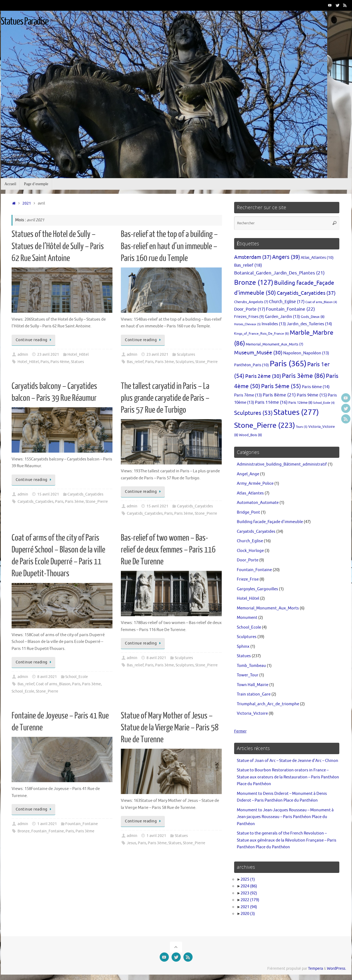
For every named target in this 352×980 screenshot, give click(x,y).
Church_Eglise (250, 541)
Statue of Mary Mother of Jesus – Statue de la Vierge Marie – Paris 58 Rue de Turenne (169, 727)
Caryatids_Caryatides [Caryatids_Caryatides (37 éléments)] (306, 293)
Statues (77, 362)
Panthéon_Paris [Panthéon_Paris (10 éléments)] (251, 364)
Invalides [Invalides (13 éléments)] (274, 324)
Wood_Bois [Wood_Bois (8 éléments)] (250, 435)
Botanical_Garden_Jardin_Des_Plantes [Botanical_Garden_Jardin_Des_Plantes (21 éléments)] (279, 273)
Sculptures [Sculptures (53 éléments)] (253, 412)
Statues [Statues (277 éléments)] (296, 412)
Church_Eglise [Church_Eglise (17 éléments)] (287, 301)
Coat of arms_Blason (53, 684)
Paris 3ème (164, 362)
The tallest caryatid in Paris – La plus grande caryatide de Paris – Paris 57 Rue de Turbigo (165, 398)
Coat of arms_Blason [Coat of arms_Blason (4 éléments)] (321, 302)
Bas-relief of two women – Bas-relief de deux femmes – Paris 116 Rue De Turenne (168, 550)
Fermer (240, 731)
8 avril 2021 (47, 676)
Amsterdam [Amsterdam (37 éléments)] (252, 257)
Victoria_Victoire (252, 713)
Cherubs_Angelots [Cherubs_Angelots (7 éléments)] (251, 302)
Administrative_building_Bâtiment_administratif (282, 464)
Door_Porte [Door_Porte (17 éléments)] (249, 309)
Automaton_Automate (258, 502)
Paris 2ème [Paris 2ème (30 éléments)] (263, 376)
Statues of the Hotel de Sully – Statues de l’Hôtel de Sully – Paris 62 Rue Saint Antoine (58, 246)
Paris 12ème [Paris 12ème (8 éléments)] (300, 402)
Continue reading (34, 340)
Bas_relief (135, 362)
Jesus (131, 843)
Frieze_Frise (248, 579)
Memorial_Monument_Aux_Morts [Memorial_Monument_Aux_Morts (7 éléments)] (274, 344)
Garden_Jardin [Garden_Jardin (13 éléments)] (282, 316)
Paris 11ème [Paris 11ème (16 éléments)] (271, 402)
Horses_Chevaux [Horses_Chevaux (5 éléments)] (247, 324)
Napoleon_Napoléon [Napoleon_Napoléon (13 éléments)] (306, 353)
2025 (248, 879)
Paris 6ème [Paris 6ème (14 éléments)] (316, 386)
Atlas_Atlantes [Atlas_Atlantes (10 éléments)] (317, 257)
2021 (26, 203)
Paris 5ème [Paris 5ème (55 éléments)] (281, 386)
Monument (247, 617)
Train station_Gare (254, 694)
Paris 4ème (59, 362)
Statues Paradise (25, 21)
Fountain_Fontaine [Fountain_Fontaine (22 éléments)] (290, 309)
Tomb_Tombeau (251, 665)
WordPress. (336, 968)
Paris (44, 362)
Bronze (24, 831)
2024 (249, 886)
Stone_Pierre (206, 362)
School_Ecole (76, 676)
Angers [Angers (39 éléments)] (286, 257)
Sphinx (243, 646)
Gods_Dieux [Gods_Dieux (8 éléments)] (312, 316)
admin (23, 354)
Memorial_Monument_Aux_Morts (268, 608)
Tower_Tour (247, 675)
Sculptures (186, 354)
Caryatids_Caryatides (85, 494)
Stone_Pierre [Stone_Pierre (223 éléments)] (264, 425)
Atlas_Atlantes (250, 493)
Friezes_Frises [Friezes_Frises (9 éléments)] (249, 316)
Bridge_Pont (248, 512)
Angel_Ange (248, 474)
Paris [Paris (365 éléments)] (288, 364)
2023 (249, 893)
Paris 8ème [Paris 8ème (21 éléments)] (279, 395)
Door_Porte (247, 560)
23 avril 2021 (48, 354)
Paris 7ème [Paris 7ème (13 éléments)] (248, 395)
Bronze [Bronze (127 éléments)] (253, 282)
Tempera (315, 968)
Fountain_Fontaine (81, 824)
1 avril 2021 (47, 824)
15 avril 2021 (48, 494)
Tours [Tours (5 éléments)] (301, 427)
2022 (250, 900)
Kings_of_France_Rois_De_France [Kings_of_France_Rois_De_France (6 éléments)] (261, 333)
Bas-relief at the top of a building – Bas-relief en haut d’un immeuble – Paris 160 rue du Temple (169, 246)
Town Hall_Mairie (252, 684)
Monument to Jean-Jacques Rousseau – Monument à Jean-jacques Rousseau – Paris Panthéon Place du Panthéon (285, 817)
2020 (248, 913)
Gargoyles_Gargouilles (257, 589)
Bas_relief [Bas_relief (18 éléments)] (248, 265)
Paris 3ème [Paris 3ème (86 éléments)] (303, 376)
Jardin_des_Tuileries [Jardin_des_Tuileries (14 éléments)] (309, 324)
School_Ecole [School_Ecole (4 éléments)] (324, 403)
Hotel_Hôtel (78, 354)
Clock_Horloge (250, 550)
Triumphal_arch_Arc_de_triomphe (268, 704)
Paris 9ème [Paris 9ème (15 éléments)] (312, 395)
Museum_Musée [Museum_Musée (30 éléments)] (258, 353)
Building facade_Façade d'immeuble (270, 521)
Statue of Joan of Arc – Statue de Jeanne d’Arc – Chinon (287, 760)
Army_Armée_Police (255, 483)
